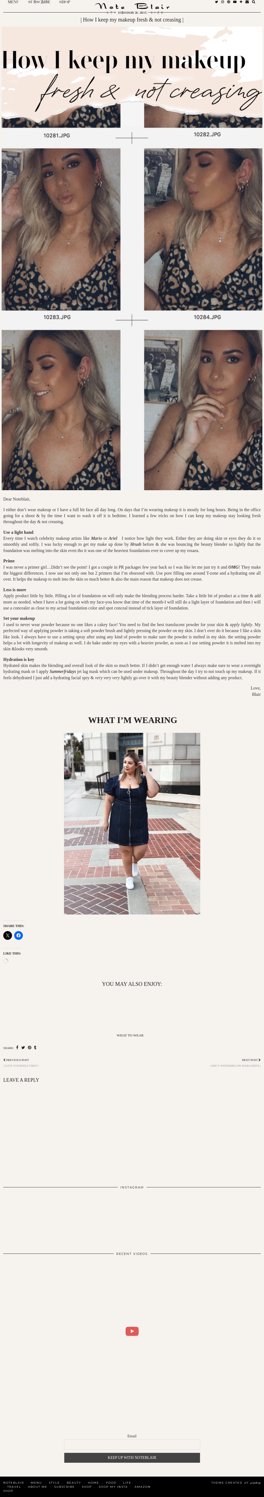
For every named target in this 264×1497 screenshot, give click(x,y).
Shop (87, 1487)
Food (111, 1482)
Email (132, 1436)
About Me (37, 1487)
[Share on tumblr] (35, 1047)
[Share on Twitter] (23, 1047)
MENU (36, 1482)
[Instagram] (29, 1218)
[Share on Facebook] (17, 1047)
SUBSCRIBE (64, 1487)
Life (127, 1482)
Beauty (74, 1482)
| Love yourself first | (21, 1062)
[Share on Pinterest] (29, 1047)
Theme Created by (236, 1482)
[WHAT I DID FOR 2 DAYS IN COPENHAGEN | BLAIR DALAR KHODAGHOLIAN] (132, 1331)
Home (93, 1482)
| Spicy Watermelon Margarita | (235, 1062)
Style (54, 1482)
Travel (14, 1487)
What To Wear (130, 1035)
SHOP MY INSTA (113, 1487)
